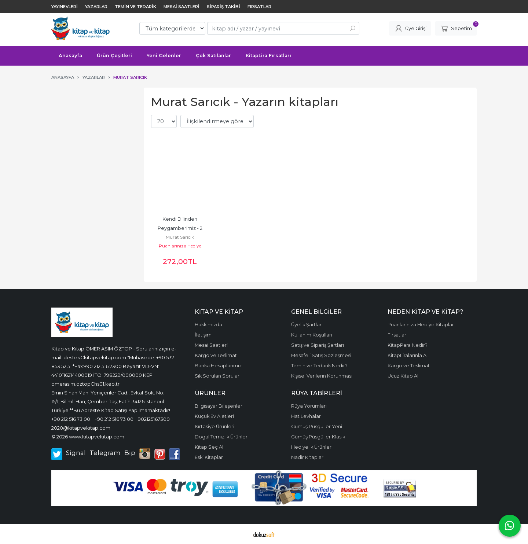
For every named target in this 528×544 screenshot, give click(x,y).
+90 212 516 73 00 (70, 419)
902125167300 (154, 419)
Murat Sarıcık (180, 237)
